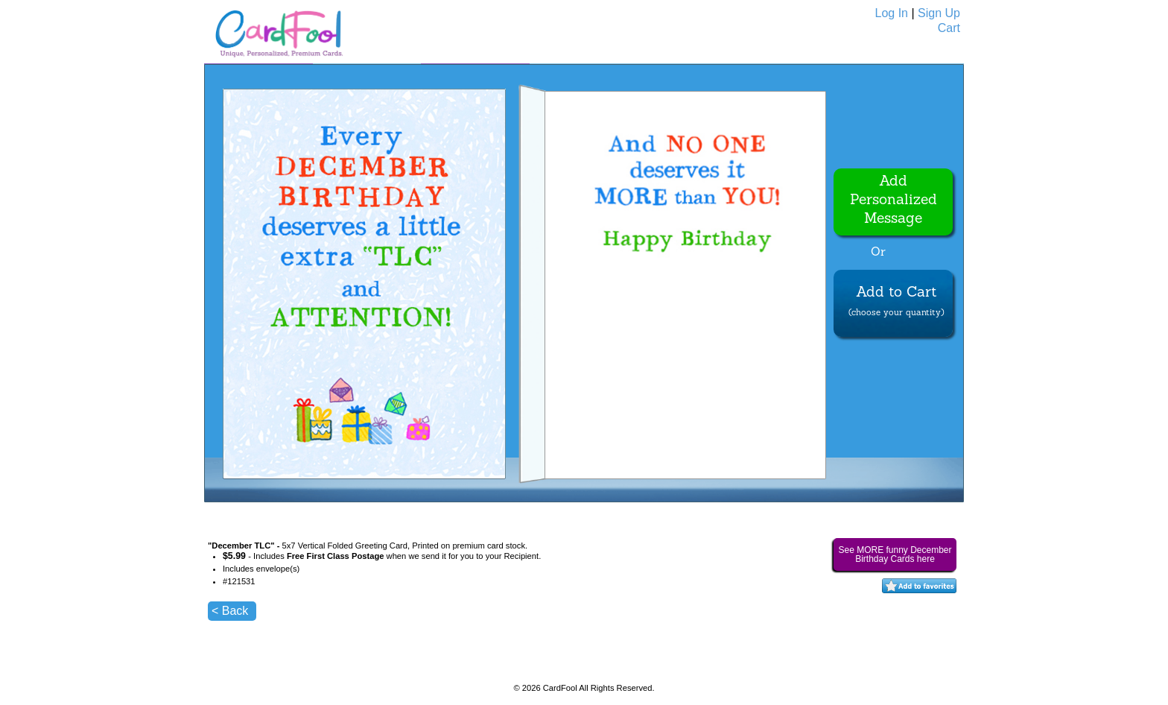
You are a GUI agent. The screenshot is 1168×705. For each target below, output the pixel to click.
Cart (949, 28)
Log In (891, 13)
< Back (230, 610)
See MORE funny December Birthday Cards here (894, 554)
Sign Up (939, 13)
